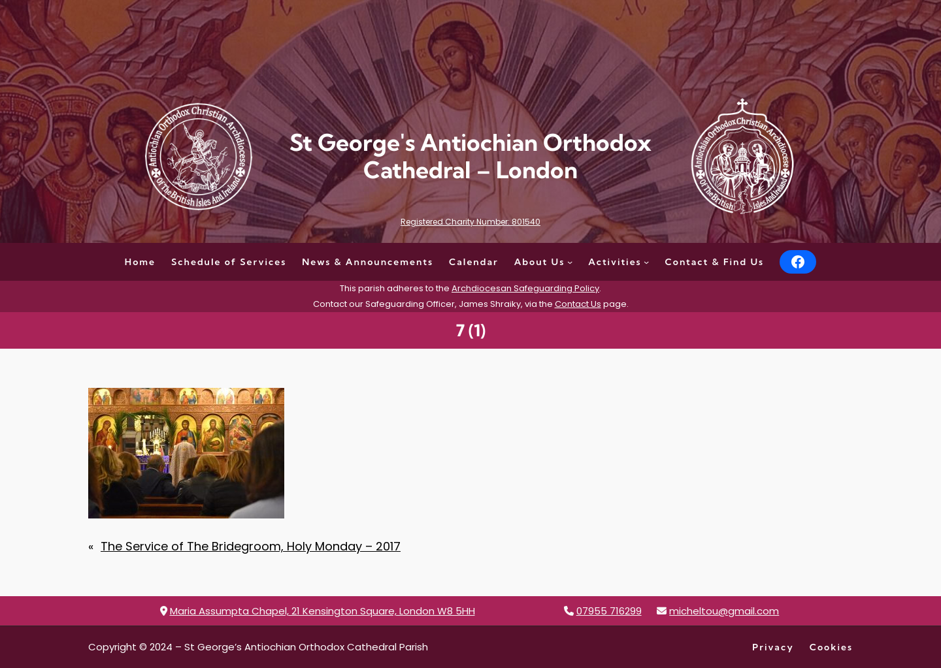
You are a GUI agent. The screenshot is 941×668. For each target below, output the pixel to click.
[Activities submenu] (646, 261)
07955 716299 (609, 611)
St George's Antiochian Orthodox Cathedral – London (470, 156)
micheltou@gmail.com (724, 611)
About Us (539, 262)
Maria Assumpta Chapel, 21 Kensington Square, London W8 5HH (322, 611)
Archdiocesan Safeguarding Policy (525, 288)
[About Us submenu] (569, 261)
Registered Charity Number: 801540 (470, 221)
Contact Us (578, 304)
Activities (615, 262)
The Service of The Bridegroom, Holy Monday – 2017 (251, 546)
